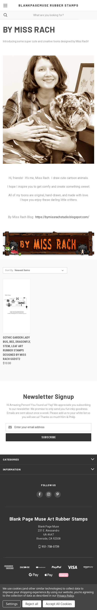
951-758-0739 (50, 546)
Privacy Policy (65, 595)
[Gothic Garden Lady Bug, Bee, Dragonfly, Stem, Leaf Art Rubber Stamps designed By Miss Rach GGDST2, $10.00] (17, 306)
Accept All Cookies (59, 604)
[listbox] (40, 270)
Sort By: (9, 270)
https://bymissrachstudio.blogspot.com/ (62, 217)
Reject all (31, 604)
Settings (12, 604)
